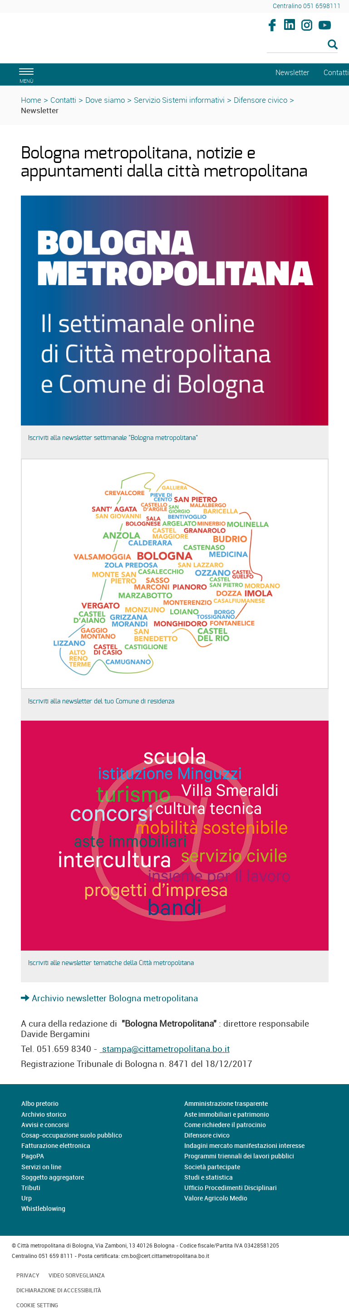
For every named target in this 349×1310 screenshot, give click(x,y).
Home (31, 100)
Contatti (63, 100)
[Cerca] (302, 45)
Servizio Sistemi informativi (179, 100)
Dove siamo (105, 100)
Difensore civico (260, 100)
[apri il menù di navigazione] (25, 74)
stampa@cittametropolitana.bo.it (165, 1049)
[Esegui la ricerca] (333, 45)
